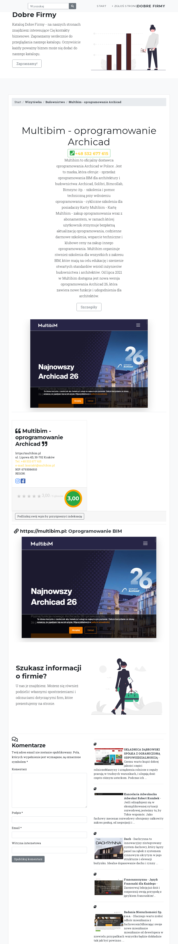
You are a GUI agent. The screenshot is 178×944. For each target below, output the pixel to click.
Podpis (17, 812)
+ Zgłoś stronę (118, 7)
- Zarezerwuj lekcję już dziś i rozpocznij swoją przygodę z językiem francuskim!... (128, 887)
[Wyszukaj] (47, 8)
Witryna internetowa (26, 843)
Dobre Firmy (148, 7)
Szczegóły (89, 307)
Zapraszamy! (26, 63)
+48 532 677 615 (91, 153)
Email (17, 828)
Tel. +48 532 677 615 (28, 461)
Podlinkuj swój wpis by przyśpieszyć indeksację (49, 516)
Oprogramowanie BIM (95, 531)
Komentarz (19, 769)
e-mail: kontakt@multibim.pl (35, 465)
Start (95, 7)
